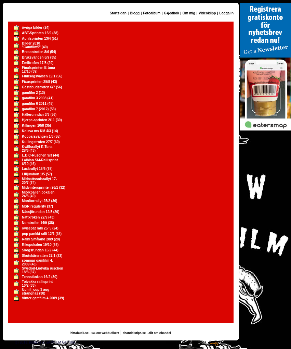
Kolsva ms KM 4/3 (36, 131)
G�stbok (171, 13)
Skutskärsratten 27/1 (38, 256)
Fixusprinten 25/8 (36, 82)
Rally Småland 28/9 (37, 239)
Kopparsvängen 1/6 (37, 136)
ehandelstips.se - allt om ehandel (147, 333)
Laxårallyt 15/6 (33, 169)
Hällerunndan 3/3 (36, 114)
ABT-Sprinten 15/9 (36, 33)
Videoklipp (207, 13)
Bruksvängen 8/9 (35, 57)
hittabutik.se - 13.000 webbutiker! (94, 333)
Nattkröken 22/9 (34, 217)
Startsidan (118, 13)
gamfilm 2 (30, 93)
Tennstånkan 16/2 (36, 277)
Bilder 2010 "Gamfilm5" (31, 45)
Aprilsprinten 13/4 (36, 38)
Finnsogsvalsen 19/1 (38, 76)
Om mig (189, 13)
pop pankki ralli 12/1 (38, 234)
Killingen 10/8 (33, 125)
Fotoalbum (151, 13)
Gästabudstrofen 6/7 (38, 87)
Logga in (226, 13)
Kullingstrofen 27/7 (37, 142)
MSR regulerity (34, 206)
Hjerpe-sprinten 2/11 (38, 120)
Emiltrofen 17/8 (34, 63)
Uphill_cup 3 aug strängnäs (35, 291)
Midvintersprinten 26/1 (40, 187)
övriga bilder (32, 27)
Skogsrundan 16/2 (36, 250)
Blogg (135, 13)
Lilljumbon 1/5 (33, 174)
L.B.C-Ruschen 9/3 (37, 155)
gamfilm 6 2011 (34, 103)
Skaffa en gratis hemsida (186, 342)
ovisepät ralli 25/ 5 (36, 228)
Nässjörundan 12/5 (37, 212)
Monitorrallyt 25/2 (36, 201)
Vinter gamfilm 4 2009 (39, 298)
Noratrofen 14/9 (34, 223)
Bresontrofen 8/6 (35, 52)
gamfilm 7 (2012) (35, 109)
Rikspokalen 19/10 (37, 245)
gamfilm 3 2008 (34, 98)
